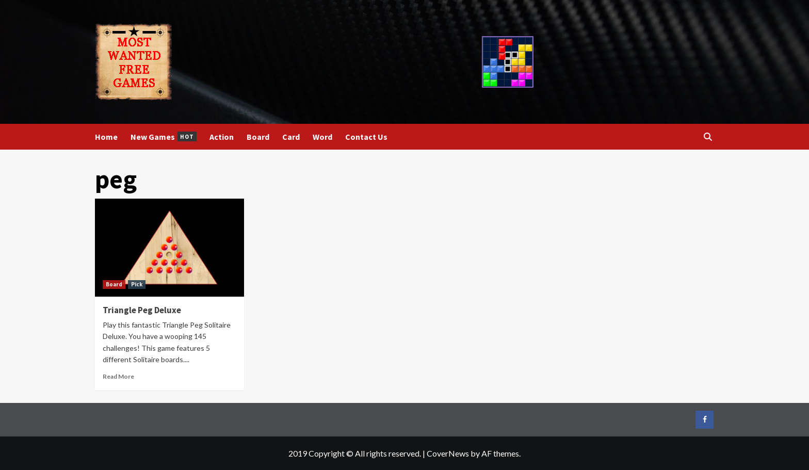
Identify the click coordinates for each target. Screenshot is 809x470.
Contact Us (366, 137)
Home (106, 137)
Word (322, 137)
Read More (118, 376)
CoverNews (448, 453)
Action (221, 137)
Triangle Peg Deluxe (142, 310)
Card (291, 137)
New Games (164, 137)
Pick (136, 284)
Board (258, 137)
